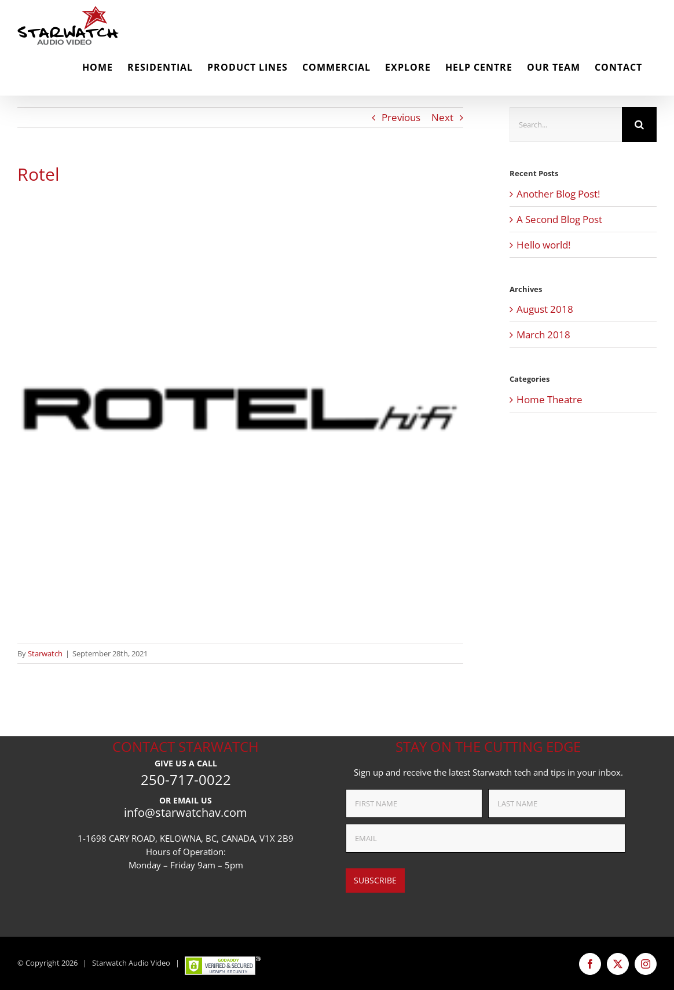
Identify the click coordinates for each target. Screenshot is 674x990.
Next (442, 117)
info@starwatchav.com (185, 812)
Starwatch (45, 653)
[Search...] (566, 124)
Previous (401, 117)
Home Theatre (550, 399)
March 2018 (543, 334)
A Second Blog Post (559, 219)
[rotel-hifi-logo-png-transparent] (240, 409)
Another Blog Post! (558, 193)
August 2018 (545, 309)
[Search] (639, 124)
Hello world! (543, 244)
